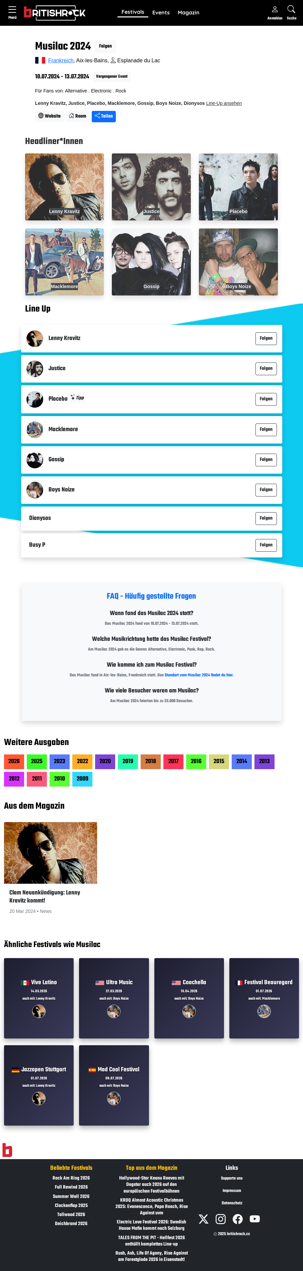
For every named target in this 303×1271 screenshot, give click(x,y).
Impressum (232, 1191)
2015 (219, 761)
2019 (128, 761)
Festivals (133, 11)
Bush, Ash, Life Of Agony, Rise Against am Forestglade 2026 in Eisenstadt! (152, 1257)
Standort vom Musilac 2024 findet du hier (199, 675)
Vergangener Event (112, 76)
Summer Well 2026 (71, 1197)
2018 (150, 761)
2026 (14, 761)
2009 (82, 779)
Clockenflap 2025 (71, 1206)
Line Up (38, 309)
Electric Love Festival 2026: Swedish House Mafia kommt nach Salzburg (151, 1225)
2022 (82, 761)
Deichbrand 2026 (71, 1224)
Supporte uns (232, 1178)
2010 (59, 779)
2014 (241, 761)
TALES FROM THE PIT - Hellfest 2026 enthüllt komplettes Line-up (151, 1241)
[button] (133, 12)
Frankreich (61, 60)
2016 (196, 761)
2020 (105, 761)
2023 (59, 761)
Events (161, 12)
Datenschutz (232, 1203)
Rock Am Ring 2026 (71, 1178)
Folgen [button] (105, 46)
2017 (173, 761)
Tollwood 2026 (71, 1215)
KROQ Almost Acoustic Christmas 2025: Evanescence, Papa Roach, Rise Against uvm (152, 1207)
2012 (14, 779)
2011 (37, 779)
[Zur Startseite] (7, 1150)
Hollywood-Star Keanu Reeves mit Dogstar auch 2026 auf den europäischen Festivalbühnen (151, 1185)
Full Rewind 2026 (71, 1187)
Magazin (189, 12)
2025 (37, 761)
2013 (264, 761)
